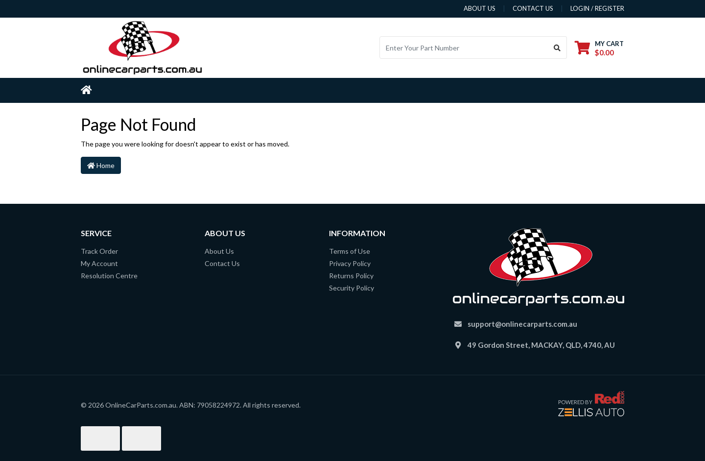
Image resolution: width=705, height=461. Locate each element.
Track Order (99, 251)
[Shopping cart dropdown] (599, 48)
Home (101, 165)
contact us (533, 8)
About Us (219, 251)
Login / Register (597, 8)
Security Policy (351, 288)
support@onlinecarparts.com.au (522, 323)
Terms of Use (349, 251)
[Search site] (557, 47)
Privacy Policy (350, 263)
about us (479, 8)
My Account (99, 263)
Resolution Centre (109, 275)
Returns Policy (351, 275)
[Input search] (463, 47)
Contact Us (222, 263)
